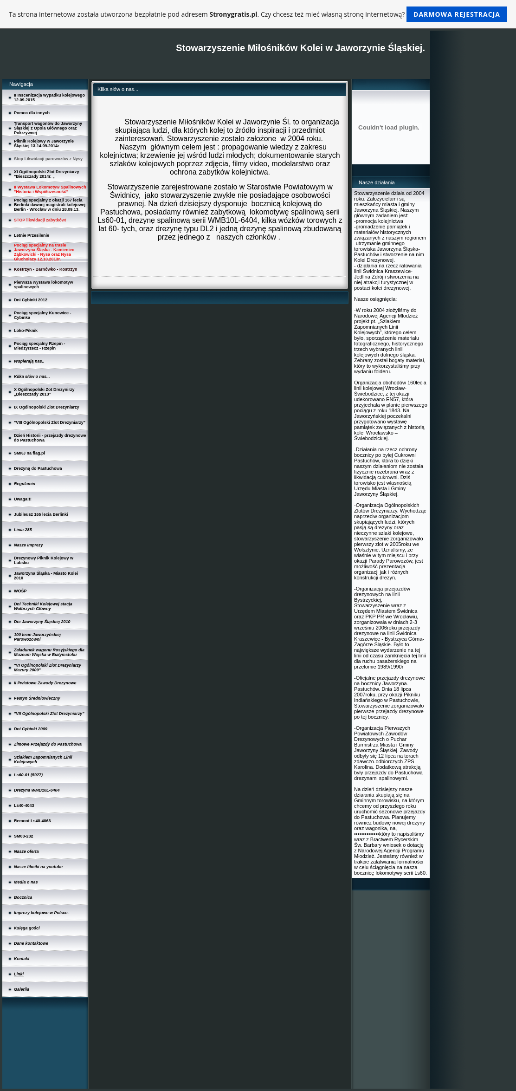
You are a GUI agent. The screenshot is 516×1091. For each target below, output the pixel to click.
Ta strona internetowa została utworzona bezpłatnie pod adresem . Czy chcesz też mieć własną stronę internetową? (258, 14)
